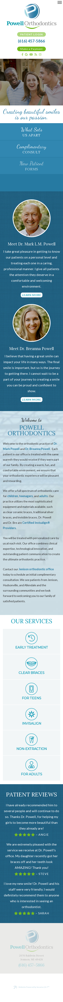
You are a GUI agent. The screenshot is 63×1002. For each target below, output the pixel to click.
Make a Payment (31, 48)
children (12, 496)
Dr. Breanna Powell (37, 449)
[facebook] (22, 54)
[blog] (36, 54)
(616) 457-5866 (31, 41)
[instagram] (40, 54)
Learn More (31, 294)
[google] (26, 54)
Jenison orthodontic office (36, 569)
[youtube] (31, 54)
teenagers (26, 496)
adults (43, 496)
